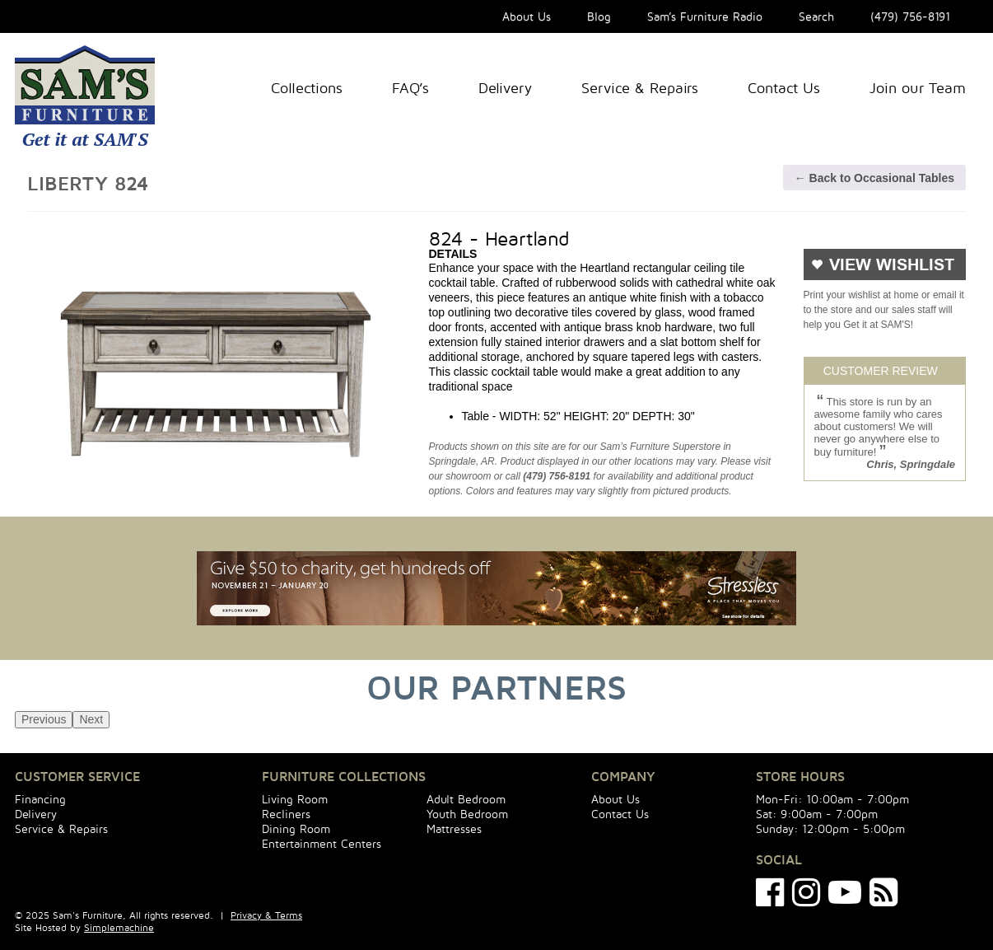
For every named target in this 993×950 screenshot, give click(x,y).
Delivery (505, 87)
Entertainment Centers (321, 843)
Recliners (286, 814)
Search (816, 16)
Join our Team (917, 87)
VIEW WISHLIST (891, 265)
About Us (526, 16)
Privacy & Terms (266, 915)
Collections (307, 87)
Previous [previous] (43, 719)
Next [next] (91, 719)
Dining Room (296, 828)
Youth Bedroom (467, 814)
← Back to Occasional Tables (874, 178)
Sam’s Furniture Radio (704, 16)
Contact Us (784, 87)
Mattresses (454, 828)
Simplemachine (119, 927)
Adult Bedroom (466, 799)
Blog (599, 16)
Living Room (295, 799)
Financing (40, 799)
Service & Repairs (639, 87)
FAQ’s (410, 87)
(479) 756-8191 (910, 16)
